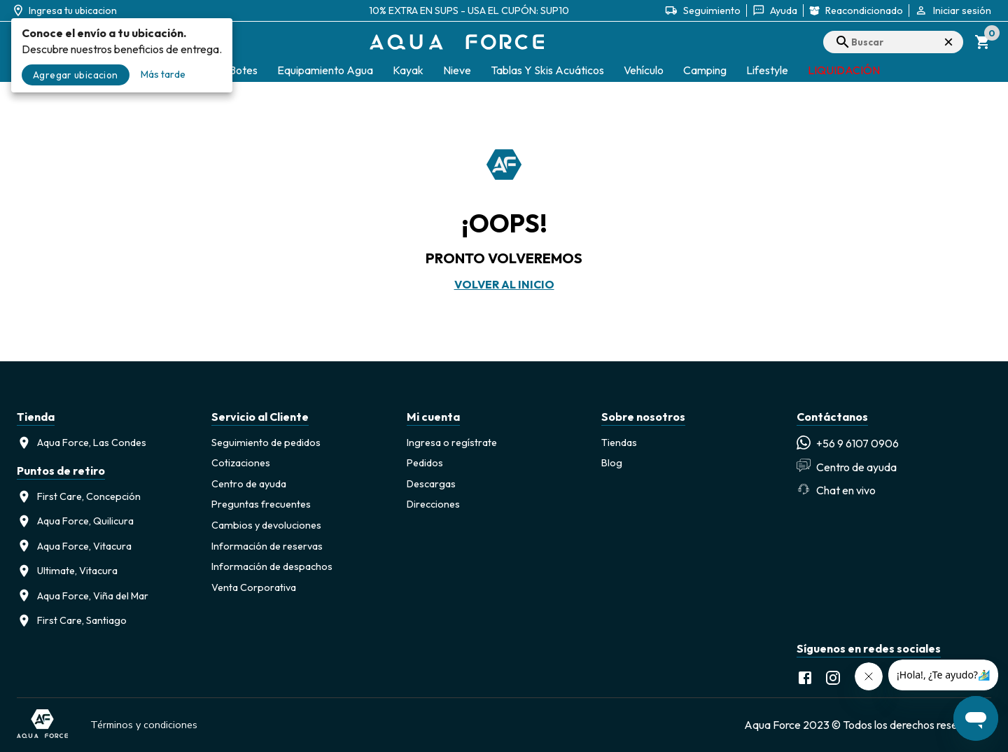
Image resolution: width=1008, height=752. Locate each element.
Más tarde (163, 74)
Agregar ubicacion (76, 74)
